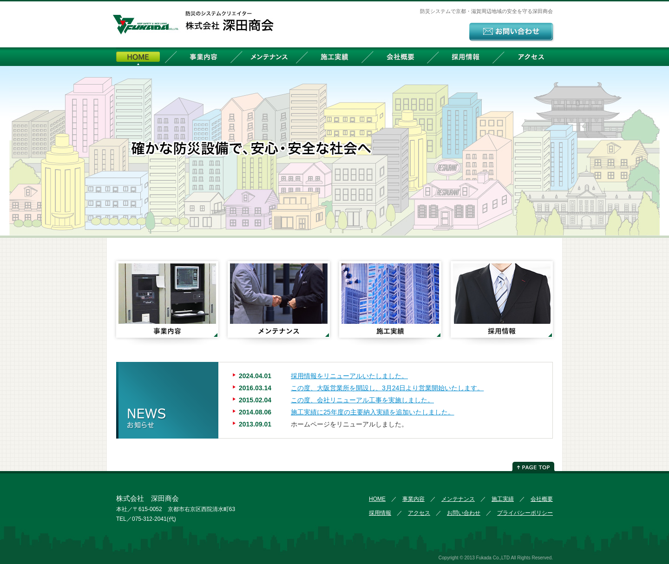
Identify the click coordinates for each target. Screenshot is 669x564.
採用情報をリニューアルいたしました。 (349, 376)
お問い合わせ (463, 513)
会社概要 (400, 56)
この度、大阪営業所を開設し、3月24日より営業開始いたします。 (387, 388)
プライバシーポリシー (525, 513)
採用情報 (465, 56)
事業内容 (203, 56)
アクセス (531, 56)
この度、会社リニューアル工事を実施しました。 (362, 400)
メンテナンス (269, 56)
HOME (138, 56)
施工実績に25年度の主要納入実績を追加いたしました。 (372, 412)
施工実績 (334, 56)
